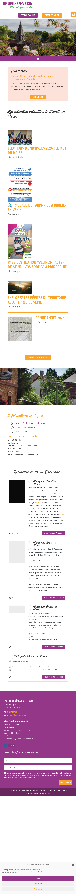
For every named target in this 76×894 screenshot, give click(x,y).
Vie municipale (15, 157)
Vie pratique (14, 271)
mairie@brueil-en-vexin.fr (25, 444)
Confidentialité (52, 847)
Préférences (38, 889)
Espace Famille (28, 15)
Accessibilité (62, 847)
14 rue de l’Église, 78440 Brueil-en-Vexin (30, 440)
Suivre (11, 802)
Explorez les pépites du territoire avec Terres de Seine (37, 299)
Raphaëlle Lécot (45, 850)
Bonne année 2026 (49, 317)
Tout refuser (38, 884)
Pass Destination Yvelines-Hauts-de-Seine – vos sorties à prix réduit (37, 264)
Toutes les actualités (37, 374)
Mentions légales (39, 847)
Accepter (38, 878)
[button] (73, 14)
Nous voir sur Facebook (54, 590)
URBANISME (38, 97)
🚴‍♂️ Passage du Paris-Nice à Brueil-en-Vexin (37, 207)
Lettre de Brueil (52, 15)
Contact (29, 847)
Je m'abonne (65, 839)
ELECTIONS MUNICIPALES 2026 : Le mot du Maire (37, 150)
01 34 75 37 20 (12, 769)
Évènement (14, 214)
